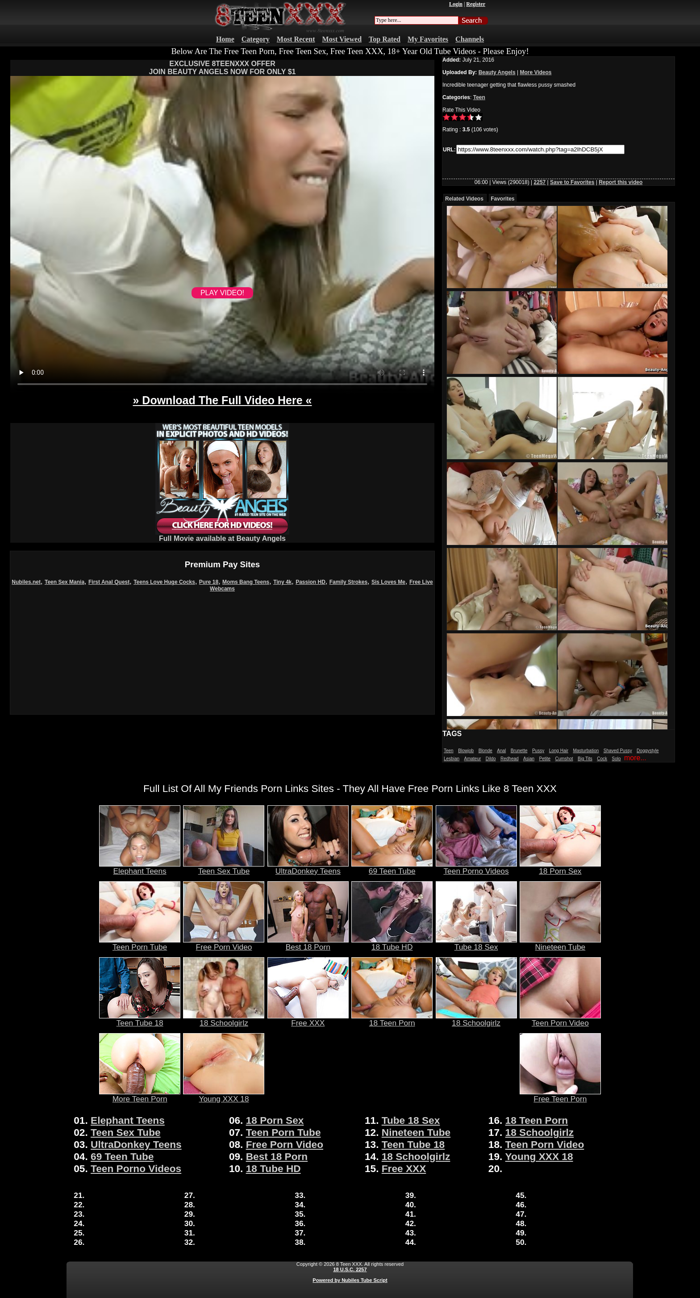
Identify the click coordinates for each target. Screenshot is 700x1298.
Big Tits (585, 758)
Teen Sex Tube (223, 867)
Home (225, 39)
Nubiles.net (26, 582)
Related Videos (464, 199)
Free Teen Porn (560, 1095)
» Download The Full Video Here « (222, 400)
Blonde (485, 750)
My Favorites (428, 39)
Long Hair (558, 750)
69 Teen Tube (392, 867)
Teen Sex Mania (64, 582)
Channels (469, 39)
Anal (501, 750)
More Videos (535, 72)
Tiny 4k (282, 582)
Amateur (472, 758)
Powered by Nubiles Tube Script (349, 1280)
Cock (602, 758)
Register (475, 4)
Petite (545, 758)
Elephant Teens (139, 867)
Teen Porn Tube (139, 943)
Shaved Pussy (618, 750)
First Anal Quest (108, 582)
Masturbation (586, 750)
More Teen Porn (139, 1095)
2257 (540, 182)
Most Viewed (342, 39)
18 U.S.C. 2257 (350, 1269)
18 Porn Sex (560, 867)
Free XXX (308, 1019)
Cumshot (564, 758)
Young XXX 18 (223, 1095)
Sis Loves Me (388, 582)
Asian (528, 758)
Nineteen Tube (560, 943)
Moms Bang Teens (245, 582)
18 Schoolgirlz (223, 1019)
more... (635, 758)
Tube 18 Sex (476, 943)
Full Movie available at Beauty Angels (222, 535)
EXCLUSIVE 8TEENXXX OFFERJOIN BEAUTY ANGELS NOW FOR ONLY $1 (222, 67)
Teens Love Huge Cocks (164, 582)
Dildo (491, 758)
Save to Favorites (572, 182)
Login (455, 4)
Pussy (538, 750)
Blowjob (466, 750)
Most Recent (296, 39)
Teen (479, 97)
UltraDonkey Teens (308, 867)
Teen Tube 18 (139, 1019)
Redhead (509, 758)
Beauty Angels (497, 72)
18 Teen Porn (392, 1019)
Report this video (620, 182)
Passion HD (310, 582)
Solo (616, 758)
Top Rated (384, 39)
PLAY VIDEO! (222, 293)
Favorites (502, 199)
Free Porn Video (223, 943)
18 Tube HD (392, 943)
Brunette (519, 750)
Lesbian (451, 758)
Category (256, 39)
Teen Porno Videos (476, 867)
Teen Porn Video (560, 1019)
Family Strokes (348, 582)
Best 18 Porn (308, 943)
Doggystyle (647, 750)
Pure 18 (208, 582)
